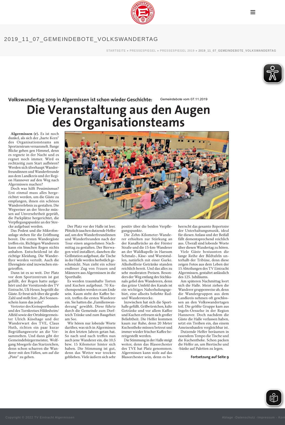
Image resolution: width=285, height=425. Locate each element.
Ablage (227, 417)
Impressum (266, 417)
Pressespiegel (143, 50)
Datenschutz (245, 417)
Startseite (116, 50)
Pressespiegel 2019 (177, 50)
